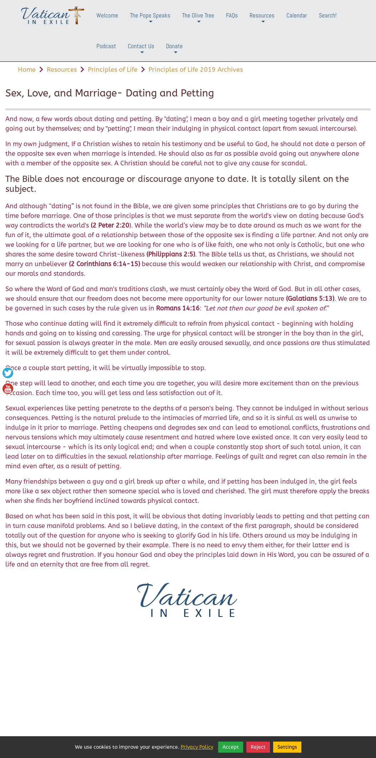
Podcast (106, 46)
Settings (287, 747)
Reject (258, 747)
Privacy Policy (197, 747)
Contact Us (141, 51)
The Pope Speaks (150, 20)
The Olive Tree (198, 20)
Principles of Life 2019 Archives (196, 70)
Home (27, 70)
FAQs (232, 15)
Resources (262, 20)
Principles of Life (112, 70)
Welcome (107, 15)
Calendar (296, 15)
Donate (174, 51)
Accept (230, 747)
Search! (328, 15)
